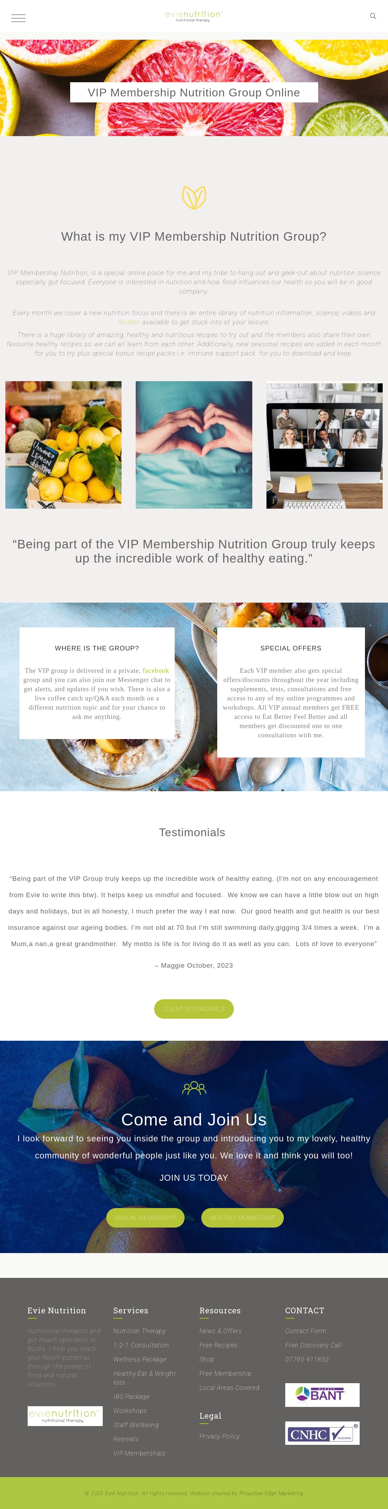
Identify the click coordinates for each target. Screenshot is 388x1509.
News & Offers (220, 1331)
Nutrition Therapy (139, 1331)
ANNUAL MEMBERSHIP (145, 1217)
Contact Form (306, 1331)
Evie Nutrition (122, 1493)
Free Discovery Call (313, 1345)
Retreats (126, 1439)
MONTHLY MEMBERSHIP (242, 1217)
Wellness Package (140, 1359)
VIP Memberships (139, 1453)
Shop (207, 1359)
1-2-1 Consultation (141, 1345)
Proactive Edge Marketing (271, 1493)
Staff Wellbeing (136, 1425)
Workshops (130, 1410)
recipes (129, 322)
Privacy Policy (219, 1436)
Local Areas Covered (229, 1387)
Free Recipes (218, 1345)
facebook (156, 670)
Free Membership (225, 1373)
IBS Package (131, 1396)
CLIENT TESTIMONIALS (194, 1009)
